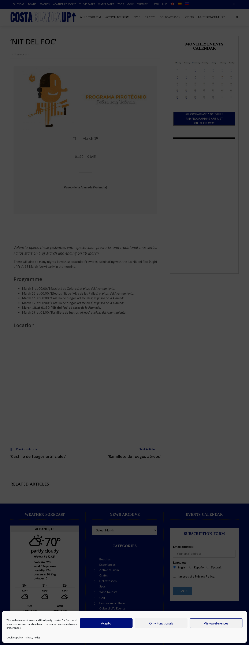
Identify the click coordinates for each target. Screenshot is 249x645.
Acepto (106, 623)
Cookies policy (15, 637)
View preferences (216, 623)
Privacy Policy (32, 637)
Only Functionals (161, 623)
